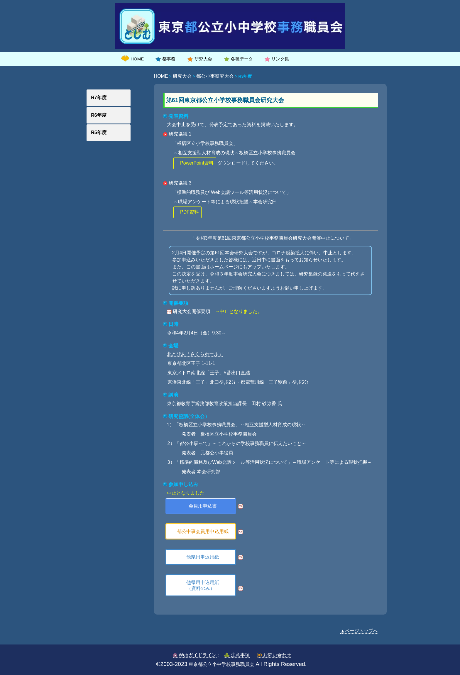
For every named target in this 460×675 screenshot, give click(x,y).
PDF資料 (189, 211)
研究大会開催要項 (188, 311)
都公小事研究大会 (215, 76)
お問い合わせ (274, 654)
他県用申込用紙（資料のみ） (202, 585)
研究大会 (199, 58)
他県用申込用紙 (202, 556)
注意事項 (237, 654)
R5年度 (98, 132)
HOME (132, 58)
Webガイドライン (195, 654)
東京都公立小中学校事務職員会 (221, 664)
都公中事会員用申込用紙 (203, 531)
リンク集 (277, 58)
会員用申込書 (203, 505)
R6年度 (98, 115)
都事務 (165, 58)
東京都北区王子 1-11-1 (191, 363)
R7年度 (98, 97)
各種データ (238, 58)
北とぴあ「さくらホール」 (195, 353)
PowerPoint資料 (197, 162)
